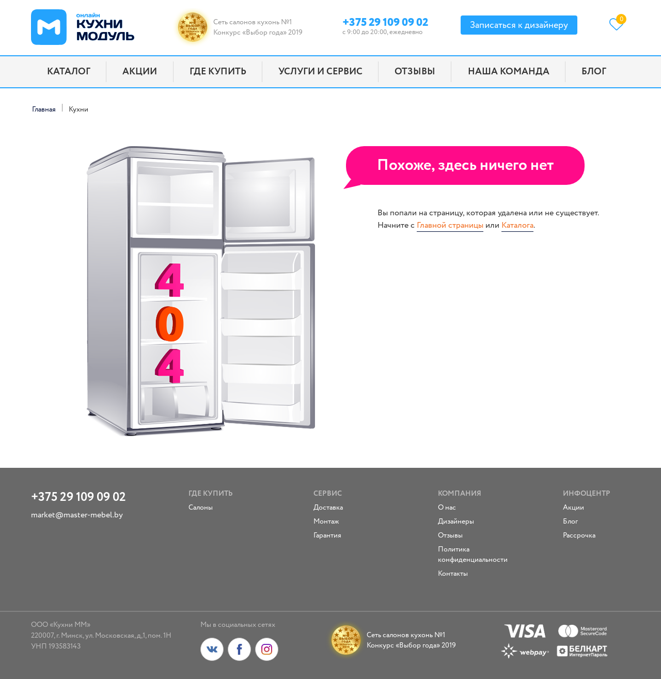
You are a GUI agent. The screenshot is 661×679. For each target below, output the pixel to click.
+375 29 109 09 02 (385, 20)
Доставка (328, 507)
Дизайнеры (456, 521)
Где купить (218, 71)
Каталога (517, 225)
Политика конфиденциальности (467, 554)
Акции (139, 71)
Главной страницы (450, 225)
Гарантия (327, 535)
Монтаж (326, 521)
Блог (593, 71)
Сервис (327, 493)
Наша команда (508, 71)
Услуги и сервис (320, 71)
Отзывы (415, 71)
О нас (447, 507)
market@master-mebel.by (77, 515)
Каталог (68, 71)
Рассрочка (579, 535)
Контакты (453, 574)
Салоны (200, 507)
